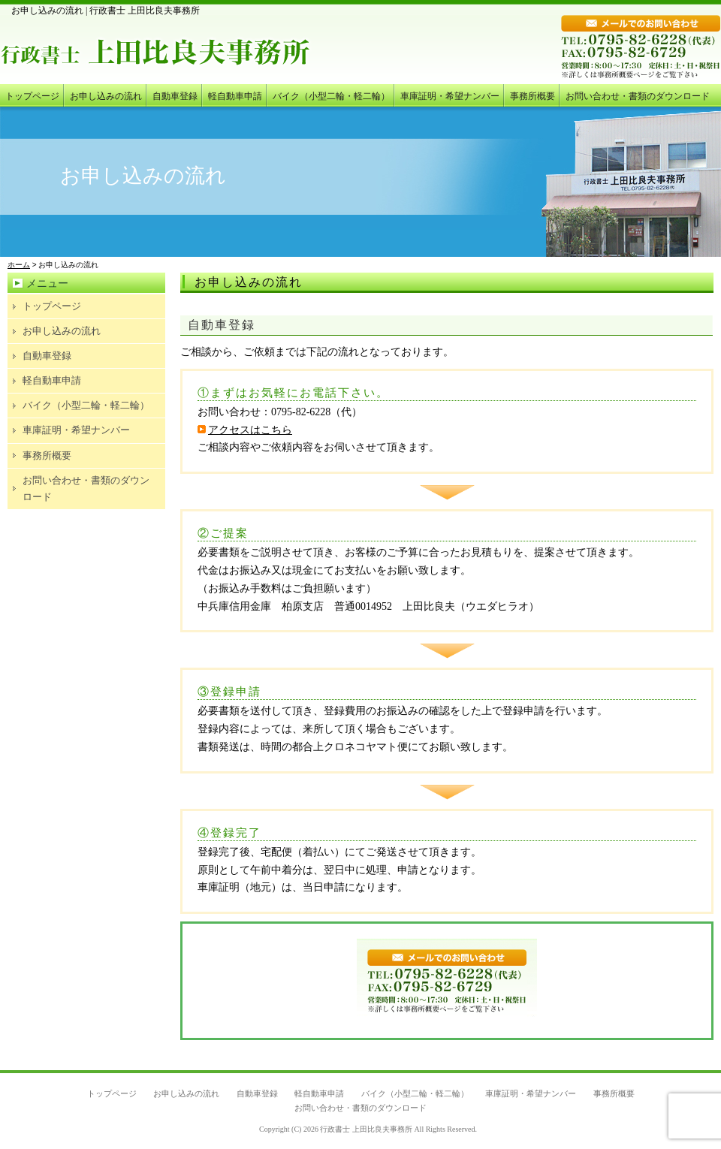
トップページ (32, 96)
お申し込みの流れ (106, 96)
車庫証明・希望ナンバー (449, 96)
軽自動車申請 (235, 96)
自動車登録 (175, 96)
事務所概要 (532, 96)
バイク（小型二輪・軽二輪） (331, 96)
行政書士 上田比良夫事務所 (366, 1129)
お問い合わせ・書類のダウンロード (638, 96)
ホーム (19, 265)
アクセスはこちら (245, 430)
